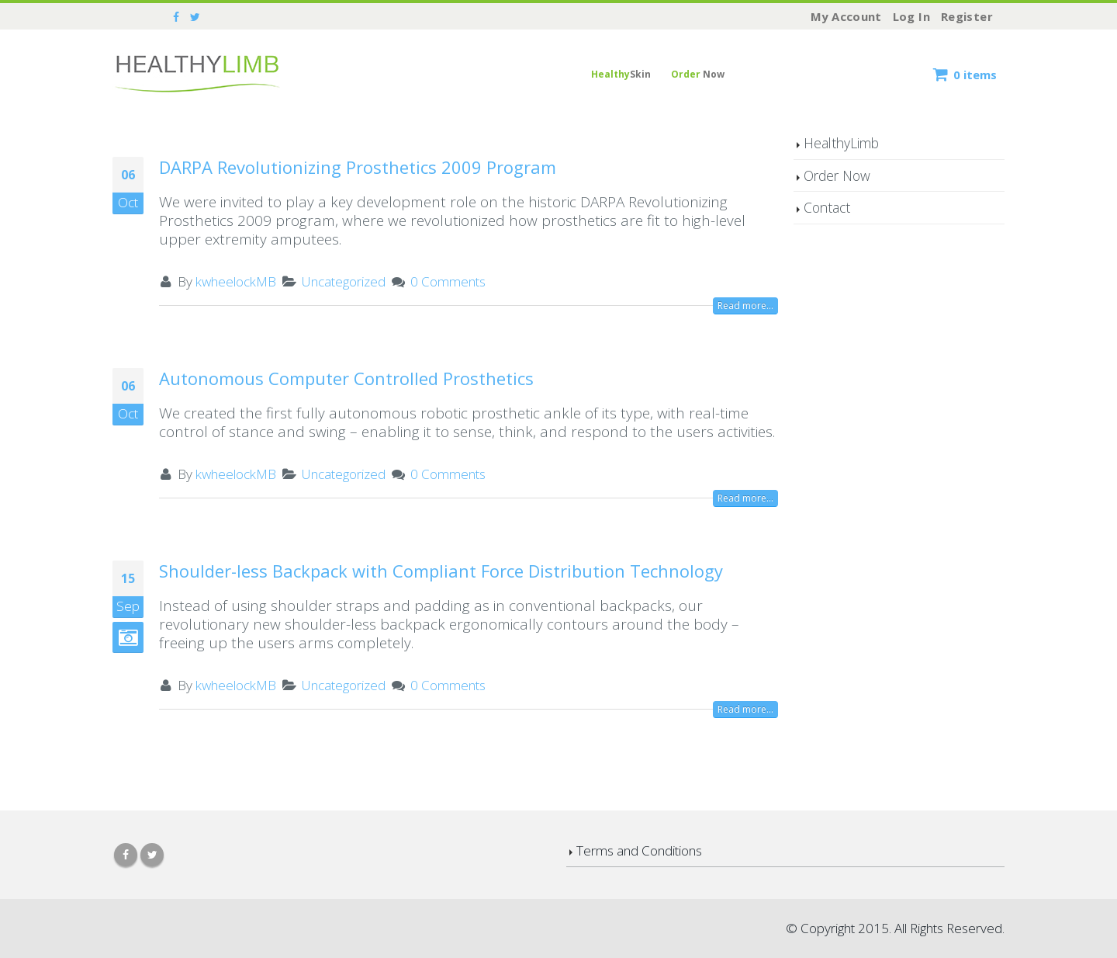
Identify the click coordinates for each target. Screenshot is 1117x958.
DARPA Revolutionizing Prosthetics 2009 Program (357, 167)
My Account (846, 16)
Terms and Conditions (639, 850)
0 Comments (448, 281)
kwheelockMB (235, 281)
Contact (827, 207)
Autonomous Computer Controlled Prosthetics (346, 378)
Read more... (745, 305)
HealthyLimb (841, 143)
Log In (911, 16)
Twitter (152, 854)
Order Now (837, 175)
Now (697, 74)
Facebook (125, 854)
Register (967, 16)
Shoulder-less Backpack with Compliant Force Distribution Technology (441, 570)
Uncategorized (343, 281)
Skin (621, 74)
